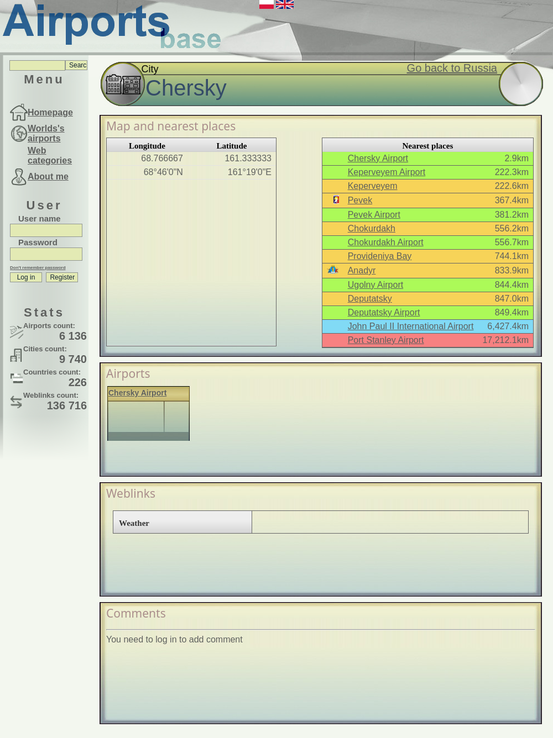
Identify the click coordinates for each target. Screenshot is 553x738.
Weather (134, 523)
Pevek (360, 200)
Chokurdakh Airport (386, 242)
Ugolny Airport (376, 284)
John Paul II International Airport (411, 326)
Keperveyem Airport (387, 172)
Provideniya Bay (380, 256)
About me (48, 176)
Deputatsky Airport (384, 312)
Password (38, 242)
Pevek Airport (374, 214)
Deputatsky (370, 298)
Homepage (50, 112)
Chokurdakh (371, 228)
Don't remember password (38, 267)
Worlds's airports (46, 133)
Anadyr (362, 270)
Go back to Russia (452, 68)
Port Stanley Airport (386, 340)
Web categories (50, 155)
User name (39, 218)
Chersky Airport (378, 158)
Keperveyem (373, 186)
